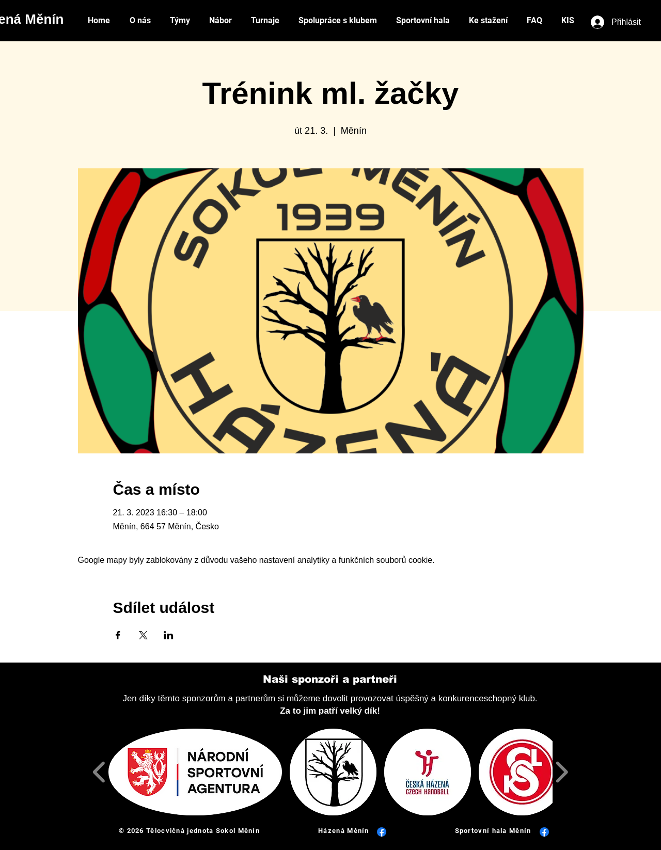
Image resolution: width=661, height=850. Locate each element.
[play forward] (561, 772)
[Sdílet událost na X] (143, 635)
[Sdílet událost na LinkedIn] (169, 635)
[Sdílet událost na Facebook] (118, 635)
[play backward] (99, 772)
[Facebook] (381, 832)
